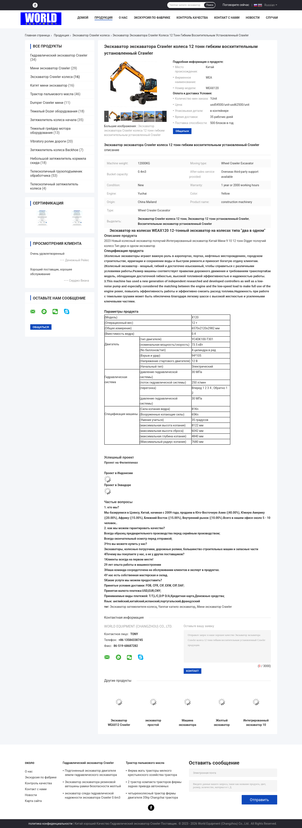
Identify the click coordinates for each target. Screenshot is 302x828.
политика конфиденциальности (50, 823)
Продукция (103, 17)
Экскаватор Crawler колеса (90, 35)
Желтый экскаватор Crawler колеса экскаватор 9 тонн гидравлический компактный (221, 723)
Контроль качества (192, 17)
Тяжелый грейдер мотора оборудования (50, 131)
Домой (82, 17)
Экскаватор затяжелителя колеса (133, 606)
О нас (123, 17)
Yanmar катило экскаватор (176, 606)
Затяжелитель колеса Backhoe (54, 150)
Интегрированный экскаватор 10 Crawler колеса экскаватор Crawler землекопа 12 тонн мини (256, 723)
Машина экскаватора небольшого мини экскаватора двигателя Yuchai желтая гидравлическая (187, 723)
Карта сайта (33, 801)
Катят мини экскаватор (48, 85)
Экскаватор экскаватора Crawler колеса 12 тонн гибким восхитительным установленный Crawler (134, 130)
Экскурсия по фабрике (152, 17)
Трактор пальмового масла (52, 94)
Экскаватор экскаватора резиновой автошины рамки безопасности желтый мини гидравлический (93, 784)
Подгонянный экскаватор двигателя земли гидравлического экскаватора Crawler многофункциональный (91, 773)
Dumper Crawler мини (46, 103)
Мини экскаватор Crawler (50, 68)
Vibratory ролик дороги (48, 141)
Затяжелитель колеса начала (53, 120)
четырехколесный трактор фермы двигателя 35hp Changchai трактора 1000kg (153, 796)
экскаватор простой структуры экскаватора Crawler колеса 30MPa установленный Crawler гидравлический (153, 723)
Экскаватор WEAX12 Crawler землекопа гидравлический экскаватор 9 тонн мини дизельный (119, 723)
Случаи (272, 17)
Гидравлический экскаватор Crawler (58, 55)
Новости (253, 17)
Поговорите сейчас (236, 5)
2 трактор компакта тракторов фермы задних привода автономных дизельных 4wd (155, 784)
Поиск (209, 5)
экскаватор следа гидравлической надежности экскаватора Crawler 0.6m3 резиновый (92, 796)
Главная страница (37, 35)
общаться (182, 131)
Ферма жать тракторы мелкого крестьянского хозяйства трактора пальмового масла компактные (152, 773)
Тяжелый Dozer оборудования (54, 111)
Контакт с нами (226, 17)
